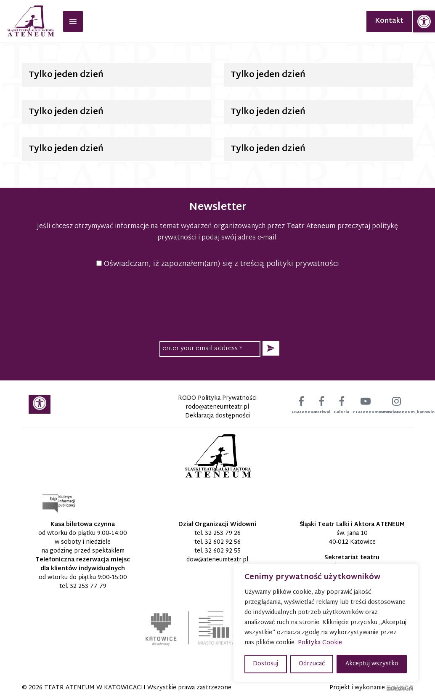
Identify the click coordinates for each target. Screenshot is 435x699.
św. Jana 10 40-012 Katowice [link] (352, 538)
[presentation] (217, 303)
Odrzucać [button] (312, 664)
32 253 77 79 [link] (88, 586)
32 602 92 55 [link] (223, 551)
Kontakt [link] (389, 21)
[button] (271, 348)
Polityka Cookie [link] (320, 643)
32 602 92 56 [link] (223, 542)
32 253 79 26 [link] (223, 533)
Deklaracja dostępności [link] (217, 416)
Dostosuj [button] (265, 664)
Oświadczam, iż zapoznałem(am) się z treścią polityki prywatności (217, 264)
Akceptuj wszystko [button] (371, 664)
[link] (424, 21)
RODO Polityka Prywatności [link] (217, 398)
